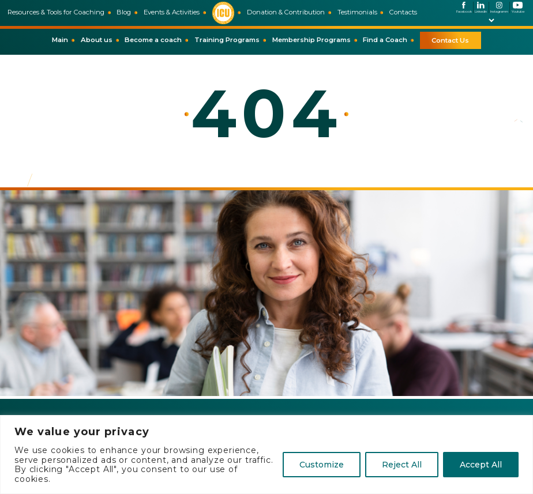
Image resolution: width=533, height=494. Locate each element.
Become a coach (153, 40)
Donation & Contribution (286, 12)
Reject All (402, 464)
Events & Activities (172, 12)
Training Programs (227, 40)
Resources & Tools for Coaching (55, 12)
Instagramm (499, 7)
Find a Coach (385, 40)
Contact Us (450, 40)
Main (60, 40)
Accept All (481, 464)
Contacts (403, 12)
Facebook (464, 7)
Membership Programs (311, 40)
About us (96, 40)
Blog (124, 12)
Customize (321, 464)
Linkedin (481, 7)
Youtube (518, 7)
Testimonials (357, 12)
